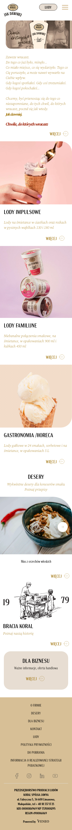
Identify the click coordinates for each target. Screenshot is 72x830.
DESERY (36, 713)
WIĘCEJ (60, 134)
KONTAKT (36, 729)
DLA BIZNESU (36, 721)
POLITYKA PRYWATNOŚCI (36, 745)
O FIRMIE (36, 705)
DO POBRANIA (36, 753)
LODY (48, 8)
